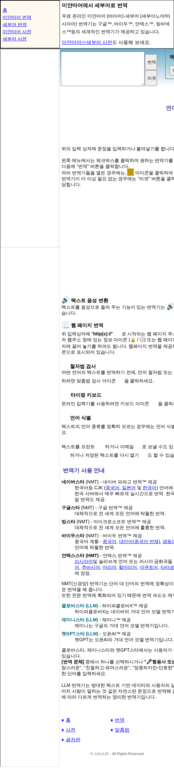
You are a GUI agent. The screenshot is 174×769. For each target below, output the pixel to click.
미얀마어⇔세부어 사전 (87, 42)
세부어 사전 (15, 38)
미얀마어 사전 (17, 31)
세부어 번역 (15, 24)
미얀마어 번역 (17, 17)
